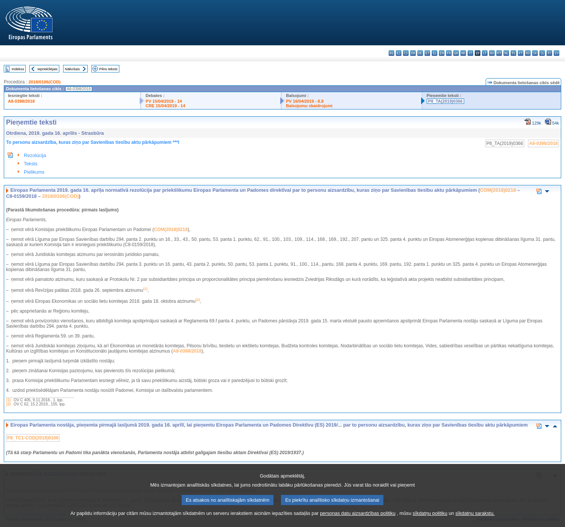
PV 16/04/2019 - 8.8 (305, 101)
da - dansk (413, 53)
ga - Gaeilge (456, 53)
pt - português (520, 53)
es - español (398, 53)
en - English (442, 53)
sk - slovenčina (535, 53)
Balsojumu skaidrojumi (309, 105)
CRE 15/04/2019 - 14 (165, 105)
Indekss (18, 69)
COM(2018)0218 (498, 190)
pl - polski (513, 53)
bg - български (391, 53)
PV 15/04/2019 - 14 (163, 101)
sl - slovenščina (542, 53)
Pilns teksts (108, 69)
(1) (8, 400)
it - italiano (470, 53)
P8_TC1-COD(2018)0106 (33, 438)
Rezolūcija (35, 155)
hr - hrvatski (463, 53)
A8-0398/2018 (21, 101)
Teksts (30, 163)
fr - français (449, 53)
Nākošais (72, 69)
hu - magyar (492, 53)
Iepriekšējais (47, 69)
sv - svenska (556, 53)
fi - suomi (549, 53)
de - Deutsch (420, 53)
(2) (8, 404)
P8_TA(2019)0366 (445, 101)
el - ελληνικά (434, 53)
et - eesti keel (427, 53)
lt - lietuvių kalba (485, 53)
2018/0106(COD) (44, 82)
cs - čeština (406, 53)
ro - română (528, 53)
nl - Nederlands (506, 53)
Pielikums (34, 172)
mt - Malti (499, 53)
